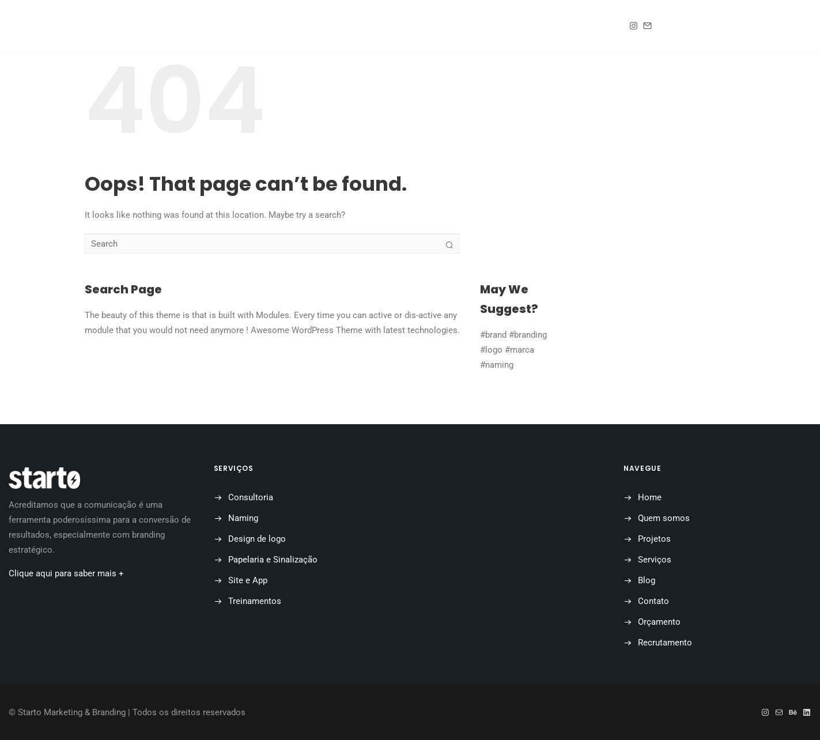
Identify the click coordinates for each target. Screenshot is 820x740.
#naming (496, 365)
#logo (491, 350)
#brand (493, 335)
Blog (428, 26)
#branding (528, 335)
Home (215, 26)
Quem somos (285, 26)
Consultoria (250, 497)
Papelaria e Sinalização (273, 559)
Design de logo (257, 539)
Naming (243, 518)
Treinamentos (254, 601)
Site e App (247, 580)
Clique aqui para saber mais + (66, 573)
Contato (490, 26)
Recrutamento (665, 642)
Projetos (365, 26)
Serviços (654, 559)
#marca (519, 350)
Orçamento (566, 26)
